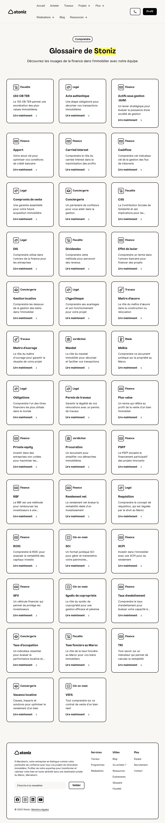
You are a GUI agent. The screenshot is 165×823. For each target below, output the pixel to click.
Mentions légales (40, 809)
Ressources (119, 770)
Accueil (41, 5)
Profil (149, 11)
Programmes (97, 764)
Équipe (137, 758)
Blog (62, 17)
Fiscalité (117, 788)
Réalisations (97, 770)
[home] (17, 12)
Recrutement (141, 764)
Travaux (68, 5)
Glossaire (117, 782)
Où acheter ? (119, 764)
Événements (119, 776)
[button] (84, 6)
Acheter (54, 5)
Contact (138, 770)
